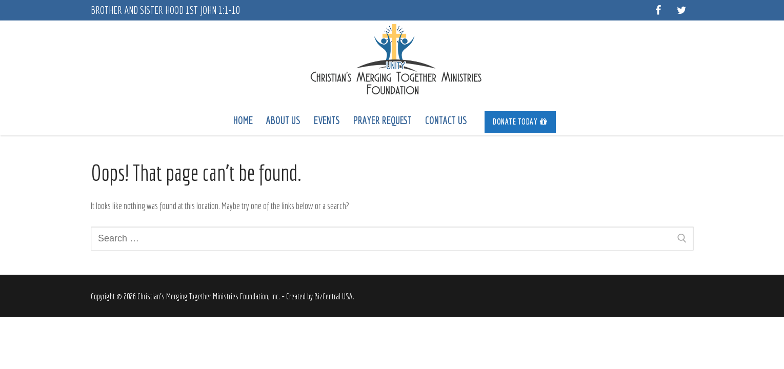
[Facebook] (658, 10)
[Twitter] (682, 10)
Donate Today (520, 121)
